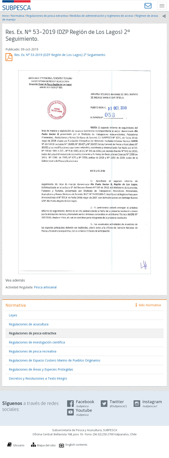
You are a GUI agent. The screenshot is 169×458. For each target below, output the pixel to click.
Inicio (5, 16)
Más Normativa (148, 305)
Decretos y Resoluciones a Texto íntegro (38, 378)
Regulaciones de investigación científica (37, 342)
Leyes (13, 315)
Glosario (18, 445)
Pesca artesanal (45, 287)
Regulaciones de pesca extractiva (47, 16)
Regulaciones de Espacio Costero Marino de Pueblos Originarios (54, 360)
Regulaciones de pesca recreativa (32, 351)
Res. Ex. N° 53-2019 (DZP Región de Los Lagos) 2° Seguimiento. (60, 55)
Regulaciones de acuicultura (28, 324)
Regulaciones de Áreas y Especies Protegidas (41, 369)
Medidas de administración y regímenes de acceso (101, 16)
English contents (76, 445)
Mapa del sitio (46, 445)
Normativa (17, 16)
